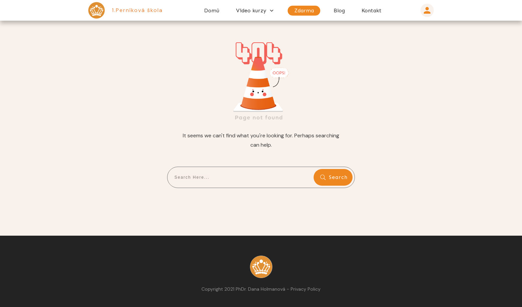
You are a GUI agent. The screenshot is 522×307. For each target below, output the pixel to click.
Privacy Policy (306, 289)
